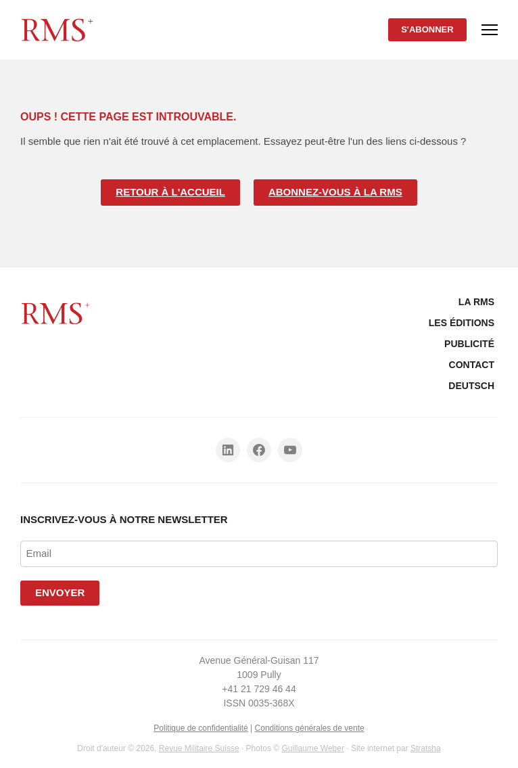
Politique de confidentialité (201, 728)
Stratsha (425, 748)
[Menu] (489, 30)
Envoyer (60, 592)
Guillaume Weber (312, 748)
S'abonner (427, 29)
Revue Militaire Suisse (199, 748)
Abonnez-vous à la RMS (335, 192)
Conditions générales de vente (309, 728)
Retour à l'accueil (170, 192)
